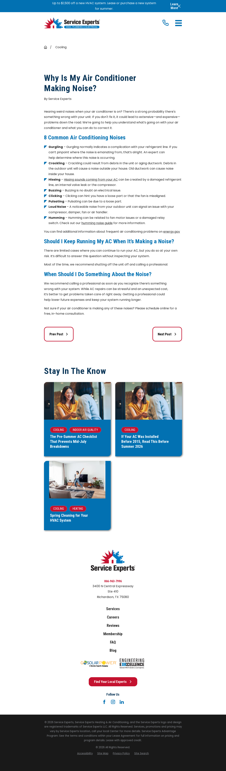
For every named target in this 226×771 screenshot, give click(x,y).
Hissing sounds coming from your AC (91, 179)
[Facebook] (104, 702)
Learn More (174, 6)
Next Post (167, 334)
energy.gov (171, 231)
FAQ (113, 642)
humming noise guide (97, 223)
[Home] (72, 22)
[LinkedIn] (122, 702)
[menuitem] (85, 753)
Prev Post (58, 334)
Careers (113, 617)
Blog (113, 650)
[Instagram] (113, 702)
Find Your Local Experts (113, 682)
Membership (112, 634)
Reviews (113, 625)
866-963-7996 (113, 581)
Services (113, 609)
